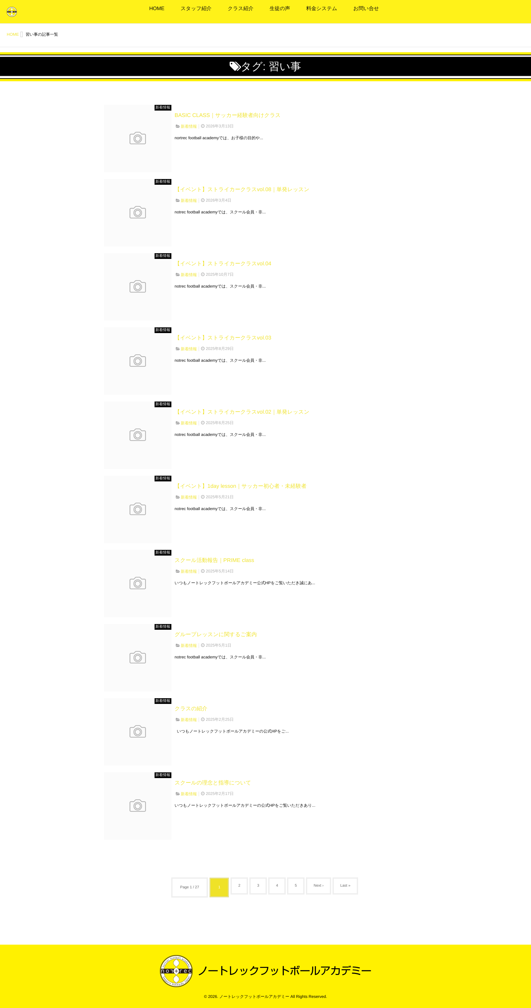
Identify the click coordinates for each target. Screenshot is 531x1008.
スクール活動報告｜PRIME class (214, 560)
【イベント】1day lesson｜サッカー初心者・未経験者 (241, 486)
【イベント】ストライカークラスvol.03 (223, 338)
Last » (351, 887)
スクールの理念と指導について (213, 783)
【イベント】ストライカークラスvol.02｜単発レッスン (242, 412)
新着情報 (163, 108)
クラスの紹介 (191, 709)
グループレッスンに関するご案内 (216, 635)
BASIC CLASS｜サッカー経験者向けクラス (228, 115)
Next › (322, 887)
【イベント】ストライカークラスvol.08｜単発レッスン (242, 189)
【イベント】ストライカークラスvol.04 (223, 264)
